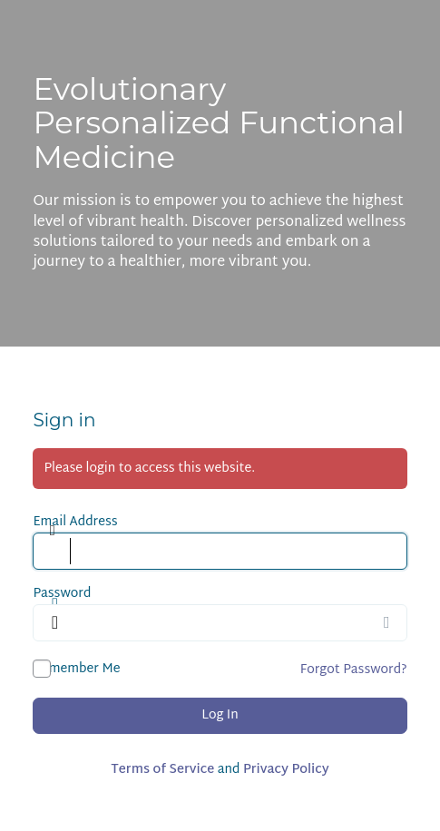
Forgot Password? (353, 670)
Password (62, 593)
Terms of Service (162, 769)
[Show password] (389, 622)
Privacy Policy (286, 769)
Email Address (75, 522)
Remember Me (76, 669)
